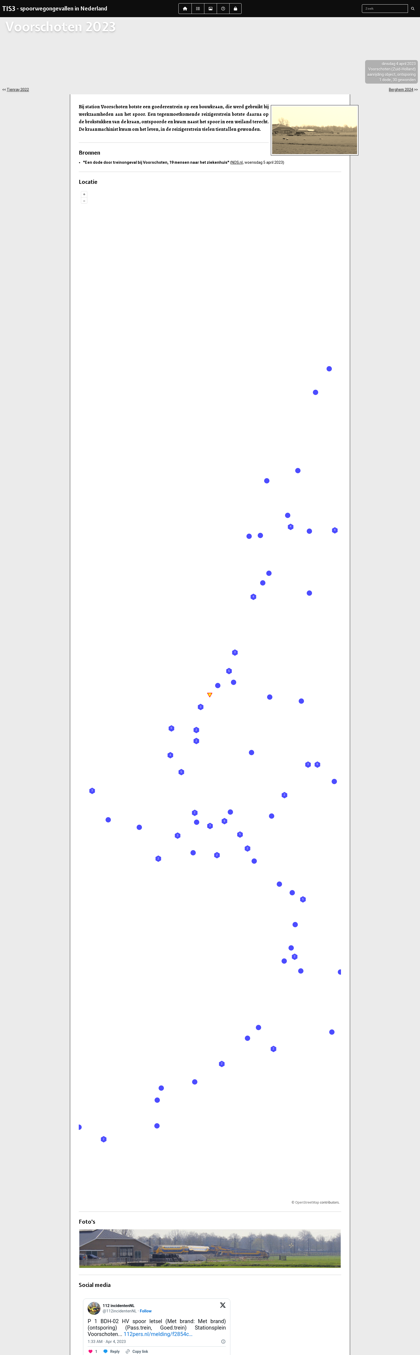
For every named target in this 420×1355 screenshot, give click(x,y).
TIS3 (8, 8)
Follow (146, 1311)
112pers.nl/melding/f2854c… (158, 1334)
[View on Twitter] (223, 1308)
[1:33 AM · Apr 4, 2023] (107, 1341)
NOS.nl (237, 162)
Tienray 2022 (18, 89)
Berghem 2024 (401, 89)
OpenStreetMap (307, 1202)
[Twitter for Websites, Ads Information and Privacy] (223, 1341)
